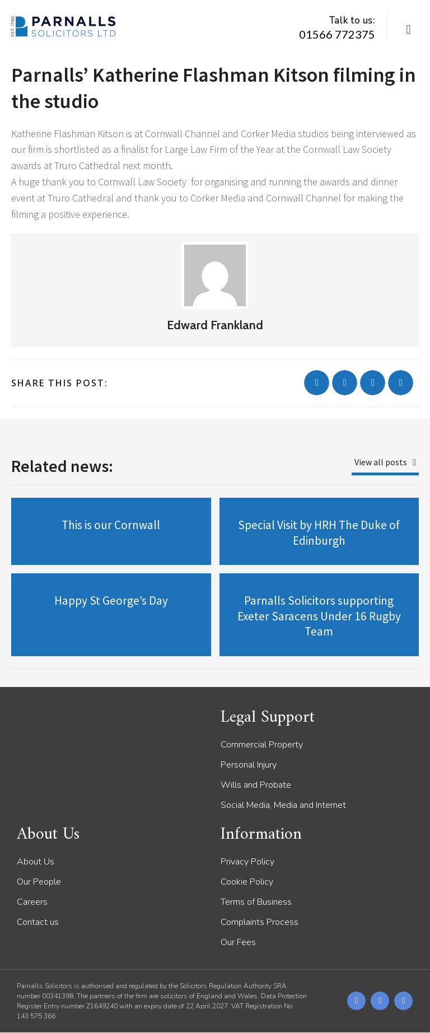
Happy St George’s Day (111, 600)
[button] (408, 30)
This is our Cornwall (111, 524)
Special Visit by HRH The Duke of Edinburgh (319, 532)
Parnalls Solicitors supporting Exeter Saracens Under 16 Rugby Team (319, 616)
